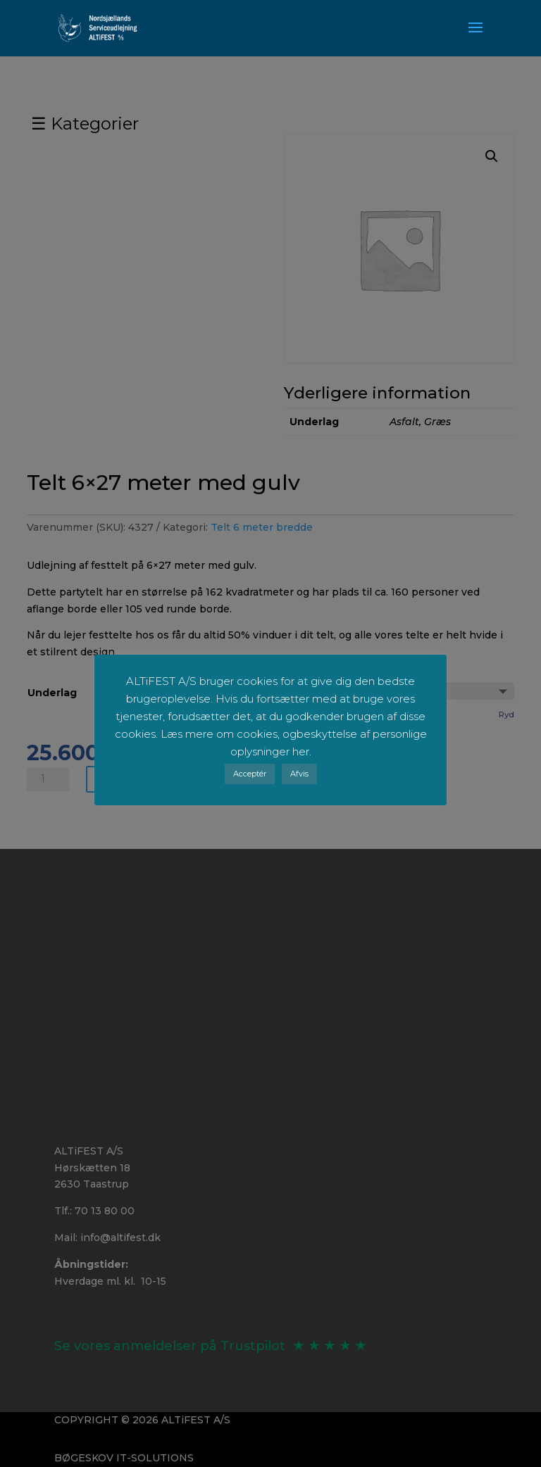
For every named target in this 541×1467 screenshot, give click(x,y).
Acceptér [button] (249, 774)
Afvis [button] (299, 774)
